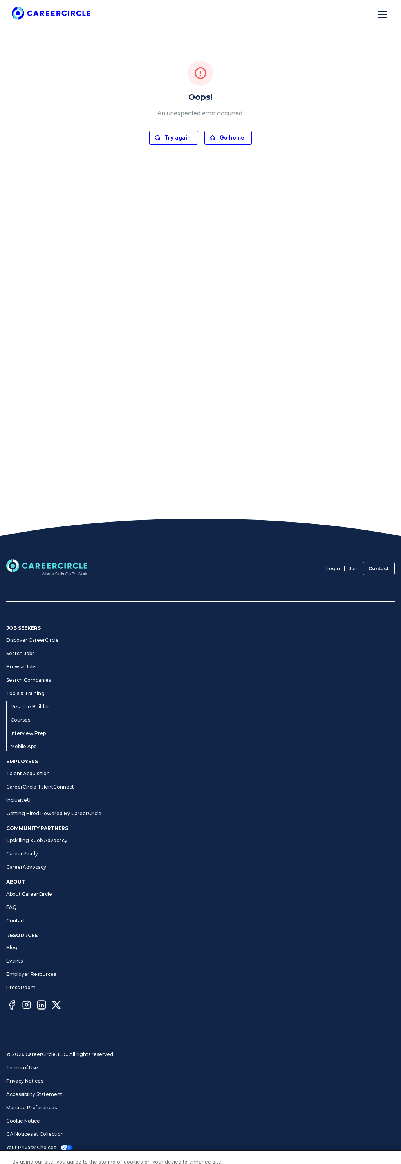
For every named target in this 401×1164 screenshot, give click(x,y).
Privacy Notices (24, 1081)
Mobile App (23, 746)
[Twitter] (56, 1006)
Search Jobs (20, 653)
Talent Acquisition (28, 773)
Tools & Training (25, 693)
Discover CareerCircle (32, 640)
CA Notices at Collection (35, 1134)
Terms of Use (22, 1068)
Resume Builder (30, 707)
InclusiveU (18, 800)
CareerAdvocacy (26, 867)
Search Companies (28, 680)
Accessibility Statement (34, 1094)
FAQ (11, 907)
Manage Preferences (31, 1107)
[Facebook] (11, 1006)
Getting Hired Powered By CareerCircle (53, 813)
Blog (12, 947)
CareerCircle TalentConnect (40, 787)
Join (354, 568)
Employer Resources (31, 974)
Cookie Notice (23, 1121)
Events (14, 961)
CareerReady (22, 854)
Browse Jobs (21, 667)
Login (333, 568)
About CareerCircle (29, 894)
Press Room (21, 987)
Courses (20, 720)
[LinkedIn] (41, 1006)
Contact (378, 568)
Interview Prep (28, 733)
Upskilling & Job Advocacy (36, 840)
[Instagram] (26, 1006)
